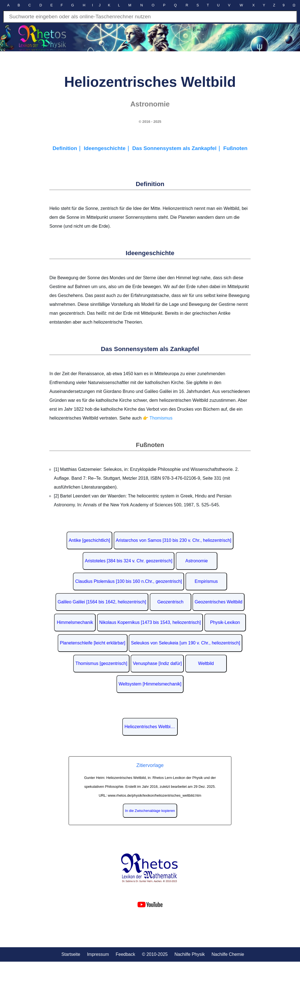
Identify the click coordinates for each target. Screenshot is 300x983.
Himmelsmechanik (75, 622)
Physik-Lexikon (225, 622)
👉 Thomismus (157, 418)
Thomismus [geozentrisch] (101, 663)
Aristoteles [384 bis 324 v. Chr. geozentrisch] (128, 560)
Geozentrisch (170, 602)
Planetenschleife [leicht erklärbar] (92, 643)
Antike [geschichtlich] (89, 540)
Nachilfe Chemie (228, 954)
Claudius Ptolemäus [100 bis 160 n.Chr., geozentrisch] (128, 581)
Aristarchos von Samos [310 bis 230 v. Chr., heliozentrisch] (174, 540)
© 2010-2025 (155, 954)
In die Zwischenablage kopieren (150, 811)
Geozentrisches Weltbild (218, 602)
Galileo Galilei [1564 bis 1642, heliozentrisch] (102, 602)
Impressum (98, 954)
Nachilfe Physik (189, 954)
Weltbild (206, 663)
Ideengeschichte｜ (108, 148)
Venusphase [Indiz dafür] (157, 663)
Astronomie (196, 560)
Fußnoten (235, 148)
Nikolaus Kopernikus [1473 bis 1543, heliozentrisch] (150, 622)
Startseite (71, 954)
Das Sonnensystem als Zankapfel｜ (177, 148)
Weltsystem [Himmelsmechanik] (150, 684)
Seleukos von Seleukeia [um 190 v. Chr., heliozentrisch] (185, 643)
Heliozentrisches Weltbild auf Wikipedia (151, 726)
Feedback (125, 954)
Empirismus (206, 581)
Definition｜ (68, 148)
